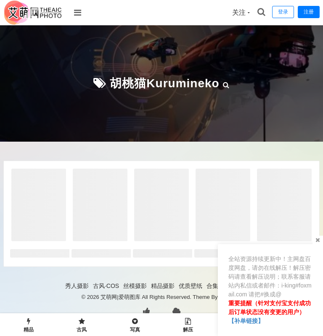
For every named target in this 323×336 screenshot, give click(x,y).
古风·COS (106, 285)
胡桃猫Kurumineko (164, 83)
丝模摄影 (135, 285)
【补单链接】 (246, 320)
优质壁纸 (190, 285)
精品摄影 (163, 285)
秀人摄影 (77, 285)
